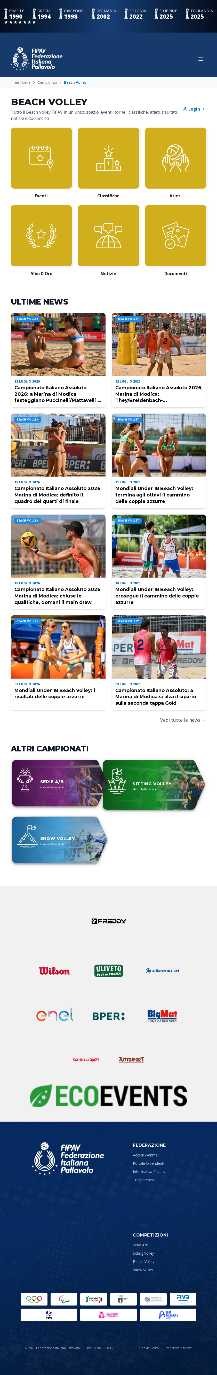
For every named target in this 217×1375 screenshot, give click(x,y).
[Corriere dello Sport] (85, 1059)
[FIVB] (183, 1299)
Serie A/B (140, 1244)
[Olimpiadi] (34, 1299)
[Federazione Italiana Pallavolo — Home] (36, 59)
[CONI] (123, 1299)
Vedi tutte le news (183, 720)
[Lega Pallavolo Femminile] (108, 1315)
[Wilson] (55, 970)
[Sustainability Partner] (108, 1095)
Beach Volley (143, 1261)
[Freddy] (108, 921)
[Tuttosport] (131, 1059)
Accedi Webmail (146, 1155)
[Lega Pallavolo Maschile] (168, 1315)
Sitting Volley (143, 1253)
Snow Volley (143, 1269)
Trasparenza (143, 1179)
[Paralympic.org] (64, 1299)
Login (194, 109)
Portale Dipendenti (148, 1163)
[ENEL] (55, 1016)
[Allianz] (162, 970)
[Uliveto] (108, 970)
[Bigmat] (162, 1016)
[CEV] (49, 1315)
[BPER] (108, 1016)
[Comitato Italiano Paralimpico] (153, 1299)
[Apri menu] (200, 58)
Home (22, 82)
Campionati (47, 82)
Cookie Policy (149, 1348)
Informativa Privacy (149, 1171)
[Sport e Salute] (93, 1299)
